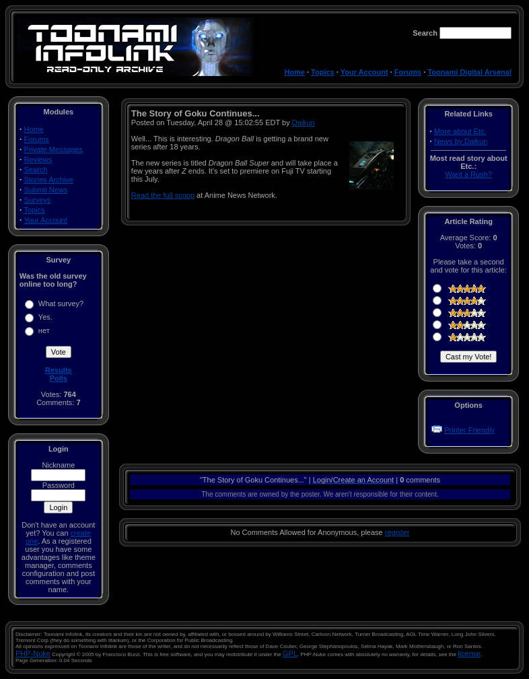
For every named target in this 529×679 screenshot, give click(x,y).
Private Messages (53, 149)
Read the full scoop (163, 195)
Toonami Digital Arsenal (469, 72)
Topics (322, 72)
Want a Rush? (468, 174)
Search (36, 170)
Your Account (364, 72)
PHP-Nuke (32, 653)
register (397, 532)
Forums (407, 72)
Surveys (37, 200)
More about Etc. (460, 131)
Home (294, 72)
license (469, 653)
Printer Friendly (469, 430)
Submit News (46, 190)
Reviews (38, 159)
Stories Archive (48, 180)
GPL (290, 653)
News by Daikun (460, 141)
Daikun (303, 122)
